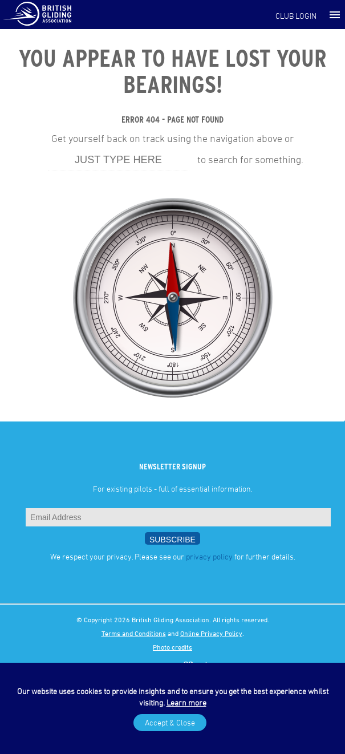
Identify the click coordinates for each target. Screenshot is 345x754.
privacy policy (209, 556)
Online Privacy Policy (211, 633)
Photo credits (172, 647)
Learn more (186, 702)
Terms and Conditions (134, 633)
